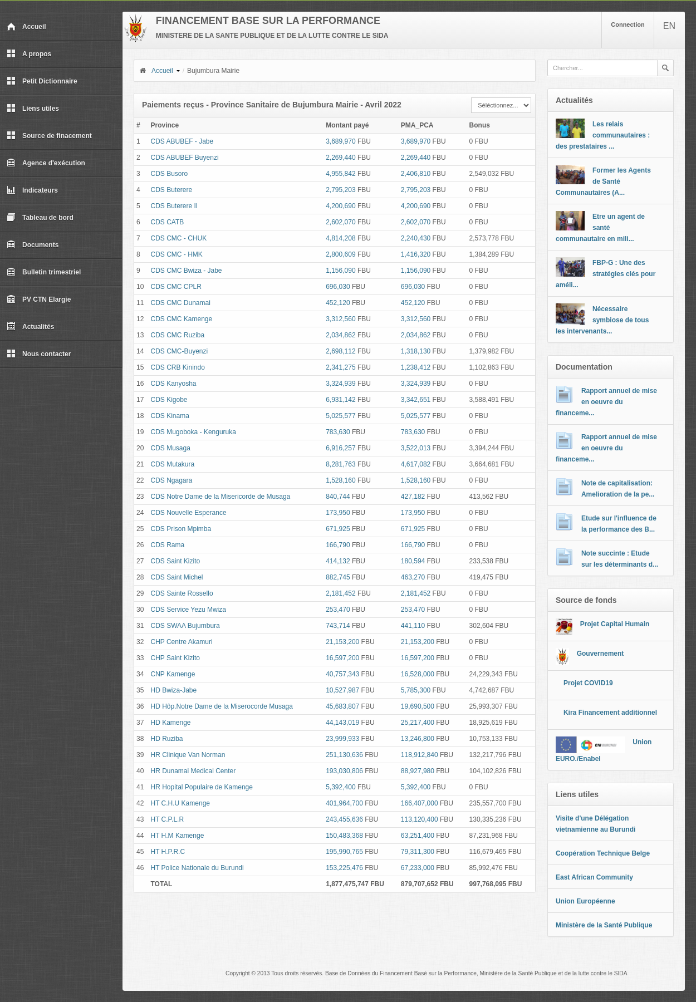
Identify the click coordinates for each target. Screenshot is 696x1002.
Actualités (30, 326)
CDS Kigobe (169, 400)
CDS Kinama (170, 416)
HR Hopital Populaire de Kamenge (202, 787)
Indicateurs (32, 190)
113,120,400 (419, 819)
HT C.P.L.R (167, 819)
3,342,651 (415, 400)
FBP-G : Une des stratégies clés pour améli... (605, 274)
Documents (32, 244)
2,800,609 (340, 254)
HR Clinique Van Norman (188, 755)
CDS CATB (167, 222)
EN (669, 26)
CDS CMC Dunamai (180, 303)
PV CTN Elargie (39, 299)
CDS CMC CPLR (176, 287)
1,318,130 (415, 351)
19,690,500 (417, 706)
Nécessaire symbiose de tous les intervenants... (602, 320)
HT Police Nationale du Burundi (197, 868)
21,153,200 (342, 642)
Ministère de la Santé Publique (604, 925)
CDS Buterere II (174, 206)
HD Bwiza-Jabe (174, 690)
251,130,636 (344, 755)
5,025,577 (340, 416)
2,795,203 (340, 190)
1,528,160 (340, 480)
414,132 (338, 561)
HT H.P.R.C (168, 852)
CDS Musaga (170, 448)
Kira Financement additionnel (610, 712)
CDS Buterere (172, 190)
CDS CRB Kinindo (178, 367)
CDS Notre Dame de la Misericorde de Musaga (221, 496)
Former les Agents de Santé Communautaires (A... (603, 181)
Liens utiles (33, 108)
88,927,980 (417, 771)
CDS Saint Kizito (175, 561)
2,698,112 (340, 351)
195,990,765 (344, 852)
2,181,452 (340, 593)
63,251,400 (417, 835)
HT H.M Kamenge (177, 835)
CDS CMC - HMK (177, 254)
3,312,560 (340, 319)
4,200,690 (340, 206)
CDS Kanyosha (174, 383)
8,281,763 (340, 464)
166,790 (338, 545)
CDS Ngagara (172, 480)
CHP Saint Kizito (175, 658)
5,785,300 (415, 690)
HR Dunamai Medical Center (193, 771)
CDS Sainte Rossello (182, 593)
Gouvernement (600, 653)
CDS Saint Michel (177, 577)
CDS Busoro (169, 174)
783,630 (338, 432)
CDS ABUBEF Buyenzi (185, 157)
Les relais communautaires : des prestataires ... (603, 135)
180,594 (413, 561)
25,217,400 (417, 722)
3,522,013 (415, 448)
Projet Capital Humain (615, 624)
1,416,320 (415, 254)
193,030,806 (344, 771)
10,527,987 (342, 690)
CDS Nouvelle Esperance (189, 513)
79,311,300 (417, 852)
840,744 (338, 496)
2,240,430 (415, 238)
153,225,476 (344, 868)
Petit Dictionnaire (42, 81)
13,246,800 (417, 739)
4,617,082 (415, 464)
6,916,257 (340, 448)
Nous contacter (39, 354)
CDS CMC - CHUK (179, 238)
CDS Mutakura (173, 464)
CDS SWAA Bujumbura (185, 626)
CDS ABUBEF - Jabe (182, 141)
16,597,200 (342, 658)
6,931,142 (340, 400)
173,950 (338, 513)
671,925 (338, 529)
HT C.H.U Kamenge (180, 803)
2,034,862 (340, 335)
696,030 (338, 287)
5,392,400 (340, 787)
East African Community (594, 877)
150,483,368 (344, 835)
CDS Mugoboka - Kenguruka (193, 432)
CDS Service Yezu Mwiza (188, 609)
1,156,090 (340, 270)
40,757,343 (342, 674)
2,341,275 (340, 367)
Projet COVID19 (588, 683)
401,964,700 (344, 803)
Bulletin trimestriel (44, 272)
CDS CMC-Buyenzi (179, 351)
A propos (29, 54)
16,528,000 (417, 674)
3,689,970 (340, 141)
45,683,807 (342, 706)
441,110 (413, 626)
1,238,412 (415, 367)
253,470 (338, 609)
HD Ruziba (167, 739)
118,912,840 (419, 755)
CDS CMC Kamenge (182, 319)
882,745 (338, 577)
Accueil (26, 26)
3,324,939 (340, 383)
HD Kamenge (171, 722)
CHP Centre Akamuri (182, 642)
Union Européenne (585, 901)
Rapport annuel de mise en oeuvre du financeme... (606, 402)
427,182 (413, 496)
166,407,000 (419, 803)
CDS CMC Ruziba (178, 335)
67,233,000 (417, 868)
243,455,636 (344, 819)
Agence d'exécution (46, 163)
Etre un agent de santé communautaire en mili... (600, 228)
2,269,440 (340, 157)
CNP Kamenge (173, 674)
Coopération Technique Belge (603, 853)
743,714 (338, 626)
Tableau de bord (40, 217)
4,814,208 (340, 238)
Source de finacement (49, 135)
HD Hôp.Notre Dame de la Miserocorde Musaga (222, 706)
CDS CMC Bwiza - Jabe (186, 270)
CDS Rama (168, 545)
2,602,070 (340, 222)
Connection (628, 24)
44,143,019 (342, 722)
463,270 (413, 577)
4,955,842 (340, 174)
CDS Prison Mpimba (181, 529)
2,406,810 (415, 174)
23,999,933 (342, 739)
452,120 (338, 303)
